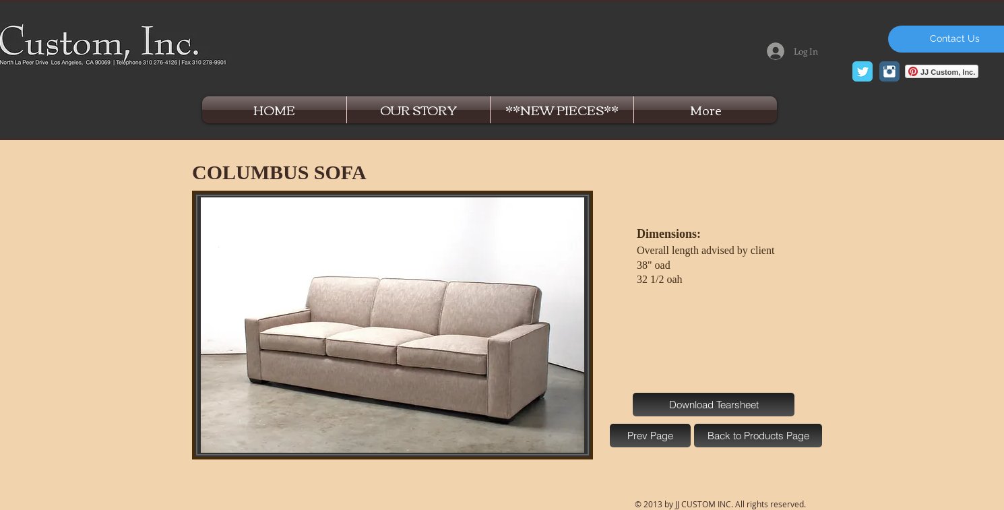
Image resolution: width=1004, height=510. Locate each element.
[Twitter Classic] (862, 71)
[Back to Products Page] (758, 435)
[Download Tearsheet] (713, 404)
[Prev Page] (650, 435)
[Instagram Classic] (889, 71)
